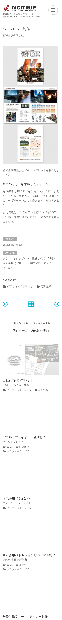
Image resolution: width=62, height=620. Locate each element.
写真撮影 (46, 286)
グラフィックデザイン (20, 286)
